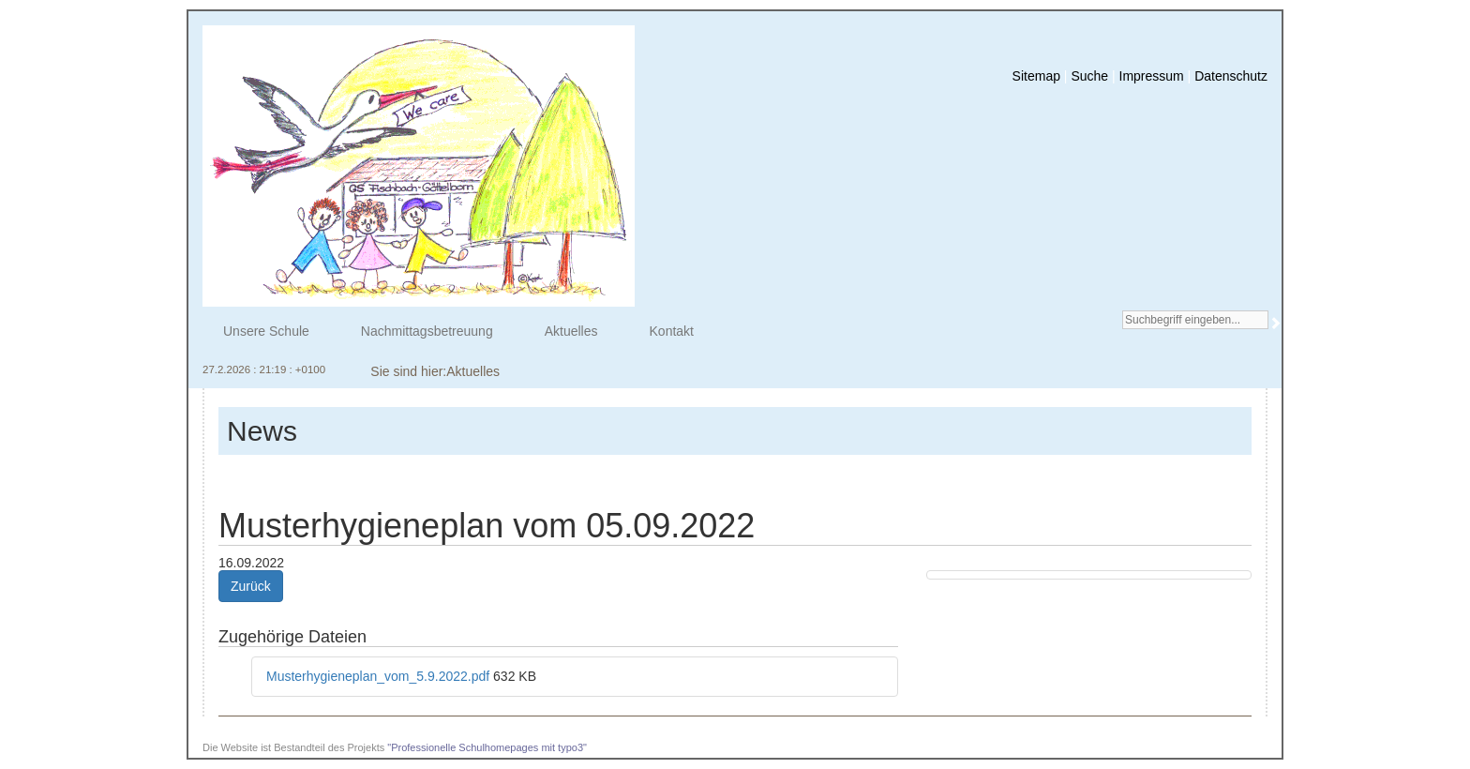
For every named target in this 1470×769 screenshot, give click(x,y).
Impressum (1151, 75)
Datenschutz (1231, 75)
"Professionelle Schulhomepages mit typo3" (487, 747)
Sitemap (1036, 75)
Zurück (251, 586)
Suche (1089, 75)
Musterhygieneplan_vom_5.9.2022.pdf (379, 676)
